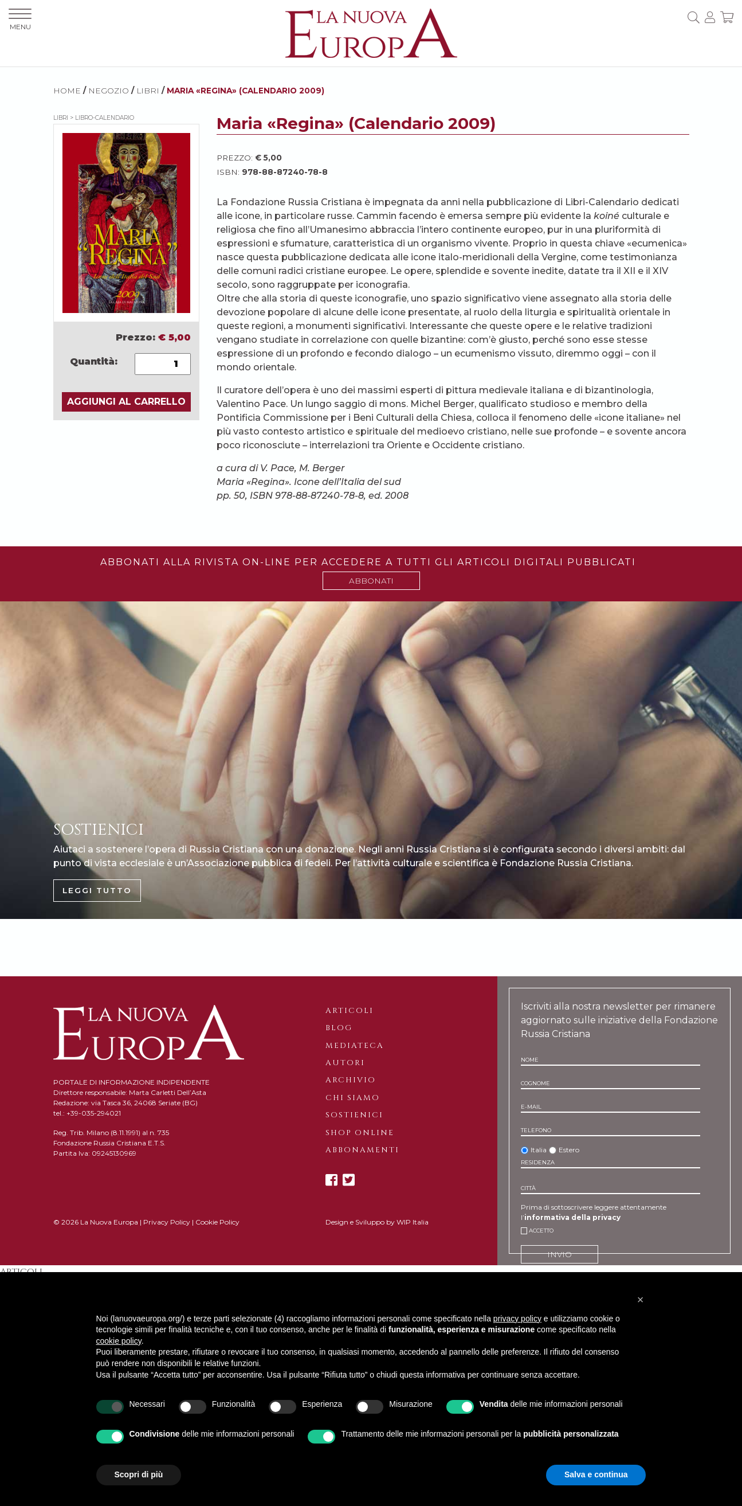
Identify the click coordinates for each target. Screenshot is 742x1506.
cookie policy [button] (119, 1340)
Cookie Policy (217, 1222)
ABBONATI (371, 580)
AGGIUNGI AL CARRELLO (126, 401)
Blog (338, 1028)
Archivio (350, 1080)
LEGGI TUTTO (97, 890)
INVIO (559, 1254)
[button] (640, 1299)
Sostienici (354, 1115)
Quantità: (93, 361)
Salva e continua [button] (595, 1474)
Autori (345, 1063)
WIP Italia (412, 1222)
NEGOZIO (108, 90)
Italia (539, 1149)
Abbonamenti (362, 1150)
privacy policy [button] (517, 1318)
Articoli (349, 1011)
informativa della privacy (572, 1217)
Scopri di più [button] (139, 1474)
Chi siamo (352, 1098)
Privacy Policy (166, 1222)
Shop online (359, 1133)
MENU (20, 20)
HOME (67, 90)
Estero (569, 1149)
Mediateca (354, 1045)
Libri (147, 90)
